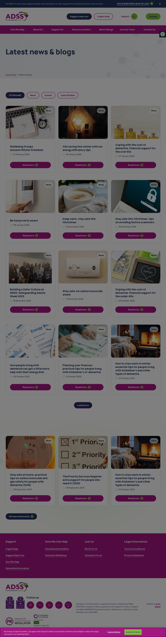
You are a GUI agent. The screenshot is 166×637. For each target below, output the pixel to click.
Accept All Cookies (133, 632)
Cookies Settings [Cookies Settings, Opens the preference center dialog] (113, 632)
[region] (83, 632)
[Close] (162, 632)
